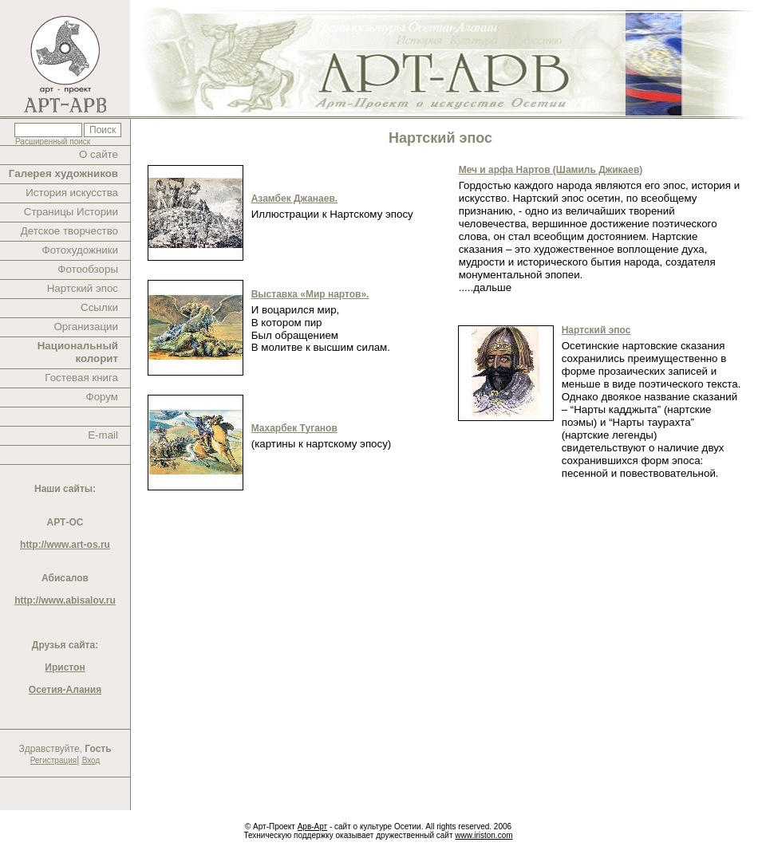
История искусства (72, 193)
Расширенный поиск (52, 141)
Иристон (65, 667)
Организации (85, 327)
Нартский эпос (82, 288)
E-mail (103, 435)
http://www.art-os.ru (65, 544)
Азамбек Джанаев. (294, 198)
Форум (102, 397)
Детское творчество (69, 231)
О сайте (98, 154)
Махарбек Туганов (294, 428)
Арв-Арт (312, 826)
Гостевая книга (81, 378)
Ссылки (99, 307)
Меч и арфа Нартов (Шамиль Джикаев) (551, 169)
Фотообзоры (87, 269)
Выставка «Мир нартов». (310, 294)
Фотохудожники (80, 250)
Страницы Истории (71, 212)
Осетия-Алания (65, 689)
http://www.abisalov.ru (65, 600)
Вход (91, 760)
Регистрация (53, 760)
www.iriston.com (483, 835)
